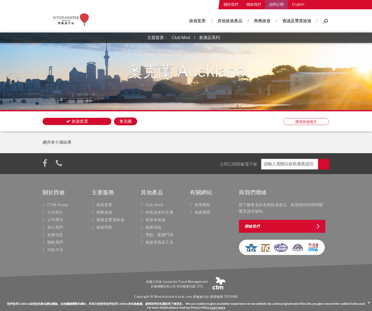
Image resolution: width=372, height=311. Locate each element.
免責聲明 (203, 212)
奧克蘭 (125, 121)
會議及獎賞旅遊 (296, 20)
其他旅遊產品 (230, 20)
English (298, 4)
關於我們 (231, 4)
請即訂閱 (276, 4)
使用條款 (203, 205)
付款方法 (55, 249)
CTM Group (57, 205)
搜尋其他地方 (306, 121)
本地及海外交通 (159, 212)
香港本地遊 (155, 219)
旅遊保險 (153, 227)
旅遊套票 (197, 20)
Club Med (181, 37)
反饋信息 (55, 234)
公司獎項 (55, 219)
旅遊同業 (104, 227)
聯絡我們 (253, 4)
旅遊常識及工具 (159, 242)
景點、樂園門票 (159, 234)
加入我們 (55, 227)
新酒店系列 (209, 37)
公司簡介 (55, 212)
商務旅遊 (262, 20)
